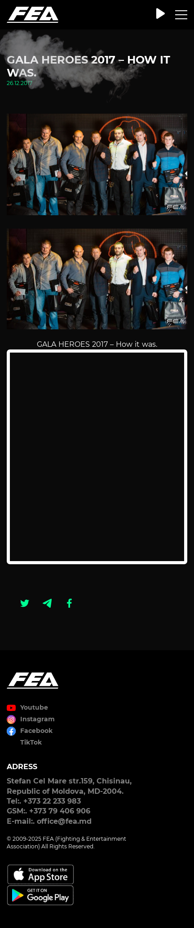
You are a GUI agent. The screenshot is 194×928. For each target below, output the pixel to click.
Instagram (37, 719)
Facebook (36, 731)
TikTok (31, 742)
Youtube (34, 707)
